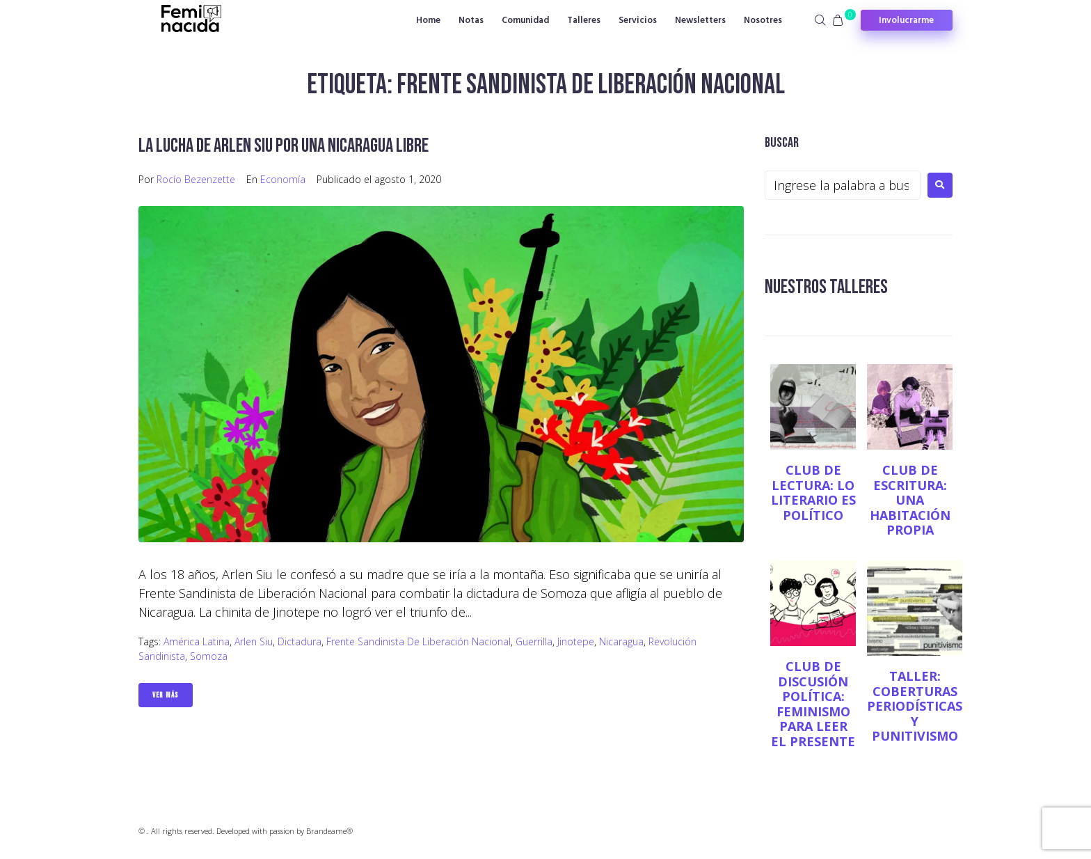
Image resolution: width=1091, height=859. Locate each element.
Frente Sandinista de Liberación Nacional (418, 641)
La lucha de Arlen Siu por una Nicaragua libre (283, 145)
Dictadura (299, 641)
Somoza (209, 656)
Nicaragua (621, 641)
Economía (282, 179)
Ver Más (165, 695)
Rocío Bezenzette (196, 179)
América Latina (197, 641)
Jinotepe (575, 641)
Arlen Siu (253, 641)
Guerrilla (534, 641)
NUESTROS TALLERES (826, 287)
